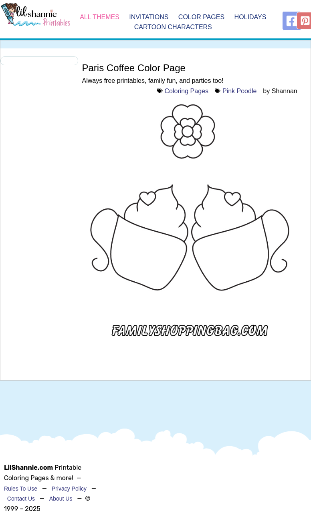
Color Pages (202, 17)
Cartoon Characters (173, 27)
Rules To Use (20, 488)
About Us (61, 498)
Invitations (149, 17)
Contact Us (21, 498)
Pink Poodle (239, 91)
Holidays (250, 17)
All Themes (99, 17)
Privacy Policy (69, 488)
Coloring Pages (186, 91)
